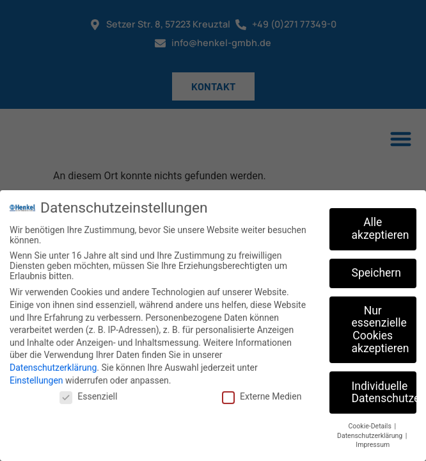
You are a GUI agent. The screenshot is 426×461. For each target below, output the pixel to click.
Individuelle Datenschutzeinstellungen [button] (384, 389)
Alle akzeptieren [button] (380, 226)
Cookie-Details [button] (371, 423)
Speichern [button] (376, 269)
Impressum (373, 442)
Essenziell (88, 394)
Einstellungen (36, 377)
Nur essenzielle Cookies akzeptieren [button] (380, 326)
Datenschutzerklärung (53, 365)
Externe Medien (261, 394)
